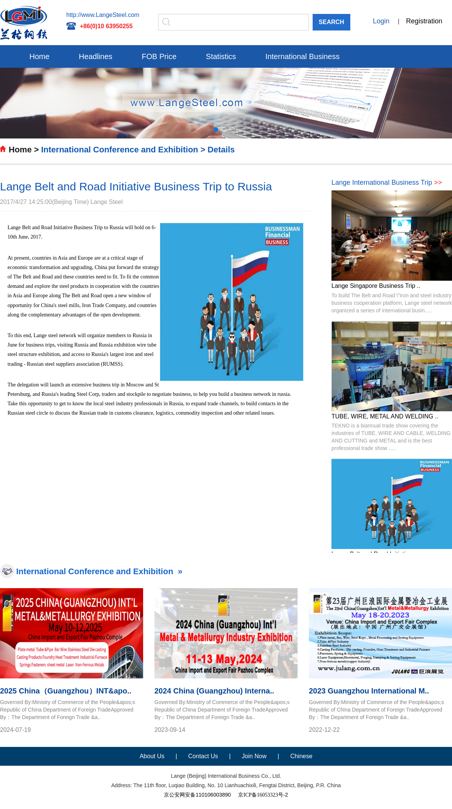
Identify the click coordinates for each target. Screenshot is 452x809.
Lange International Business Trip (386, 182)
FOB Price (159, 56)
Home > (24, 149)
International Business (303, 56)
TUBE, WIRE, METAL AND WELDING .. (384, 416)
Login (381, 21)
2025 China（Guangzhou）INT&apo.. (65, 691)
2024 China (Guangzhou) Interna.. (214, 691)
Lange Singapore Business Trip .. (375, 286)
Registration (424, 21)
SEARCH (331, 22)
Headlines (95, 56)
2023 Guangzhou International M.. (369, 691)
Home (39, 56)
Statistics (221, 56)
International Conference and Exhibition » (99, 571)
